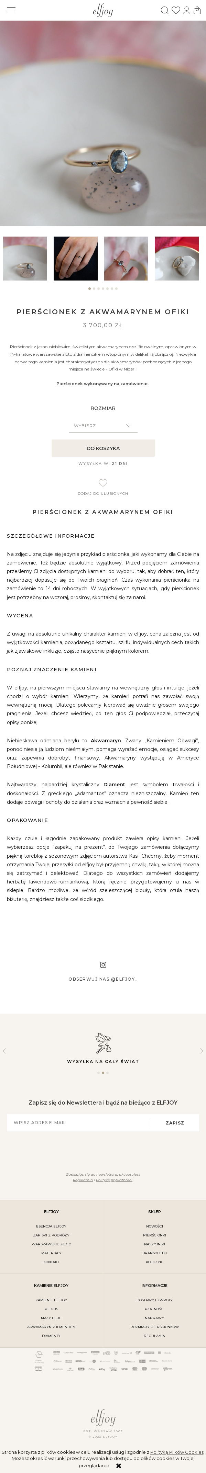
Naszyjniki (154, 1244)
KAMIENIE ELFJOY (51, 1300)
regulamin (154, 1336)
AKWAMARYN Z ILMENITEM (51, 1327)
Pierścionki (154, 1235)
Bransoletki (154, 1253)
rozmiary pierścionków (154, 1327)
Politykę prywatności (114, 1180)
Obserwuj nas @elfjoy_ (103, 979)
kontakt (51, 1262)
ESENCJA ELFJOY (51, 1226)
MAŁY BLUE (51, 1318)
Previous (4, 1050)
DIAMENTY (51, 1336)
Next (201, 1050)
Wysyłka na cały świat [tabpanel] (103, 1048)
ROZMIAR (103, 408)
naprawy (154, 1318)
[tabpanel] (27, 259)
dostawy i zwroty (155, 1300)
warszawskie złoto (51, 1244)
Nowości (154, 1226)
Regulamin (83, 1180)
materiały (51, 1253)
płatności (154, 1309)
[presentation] (99, 1150)
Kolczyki (154, 1262)
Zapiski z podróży (51, 1235)
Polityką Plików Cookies (177, 1452)
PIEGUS (51, 1309)
